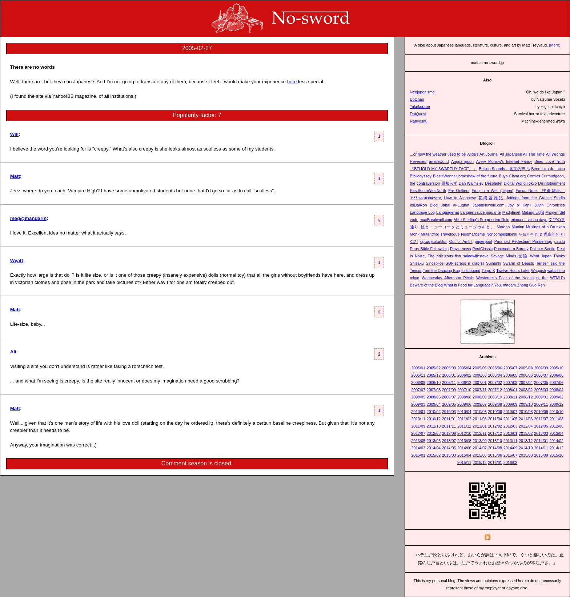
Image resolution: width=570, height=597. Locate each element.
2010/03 (449, 411)
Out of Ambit (461, 241)
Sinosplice (434, 263)
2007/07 (418, 390)
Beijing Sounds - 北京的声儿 (504, 169)
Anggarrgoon (462, 161)
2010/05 (480, 411)
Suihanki (493, 263)
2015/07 (510, 455)
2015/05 (480, 455)
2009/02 (556, 397)
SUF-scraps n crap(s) (465, 263)
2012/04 (526, 426)
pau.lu (559, 241)
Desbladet (493, 183)
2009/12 (556, 404)
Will (14, 134)
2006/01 (449, 375)
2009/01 (541, 397)
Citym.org (517, 176)
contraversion (428, 183)
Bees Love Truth (549, 161)
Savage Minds (503, 256)
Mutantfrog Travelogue (440, 234)
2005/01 (418, 368)
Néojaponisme (422, 92)
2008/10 (495, 397)
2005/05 (480, 368)
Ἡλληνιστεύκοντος (426, 198)
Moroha (503, 227)
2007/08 (434, 390)
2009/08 (495, 404)
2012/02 (495, 426)
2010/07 (510, 411)
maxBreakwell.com (436, 219)
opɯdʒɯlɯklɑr (433, 241)
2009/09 (510, 404)
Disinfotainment (551, 183)
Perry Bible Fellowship (429, 249)
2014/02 (556, 440)
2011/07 (541, 419)
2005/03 (449, 368)
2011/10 (434, 426)
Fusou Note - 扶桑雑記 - (540, 190)
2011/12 (464, 426)
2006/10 (434, 382)
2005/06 (495, 368)
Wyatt (16, 260)
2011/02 (464, 419)
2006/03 (480, 375)
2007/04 (526, 382)
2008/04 (556, 390)
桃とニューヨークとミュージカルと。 (458, 227)
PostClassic (482, 249)
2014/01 (541, 440)
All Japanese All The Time (522, 154)
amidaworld (439, 161)
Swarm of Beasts (518, 263)
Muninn (517, 227)
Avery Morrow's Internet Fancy (504, 161)
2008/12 (526, 397)
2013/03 (541, 433)
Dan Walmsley (471, 183)
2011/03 (480, 419)
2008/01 (510, 390)
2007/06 (556, 382)
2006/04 (495, 375)
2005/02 (434, 368)
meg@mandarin (28, 218)
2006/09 (418, 382)
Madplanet (511, 212)
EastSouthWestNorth (428, 190)
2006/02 (464, 375)
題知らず (449, 183)
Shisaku (417, 263)
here (292, 81)
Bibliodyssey (420, 176)
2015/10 (556, 455)
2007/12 (495, 390)
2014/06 (464, 448)
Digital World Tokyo (520, 183)
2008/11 (510, 397)
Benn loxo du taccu (548, 169)
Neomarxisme (473, 234)
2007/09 (449, 390)
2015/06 (495, 455)
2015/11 (464, 462)
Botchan (417, 99)
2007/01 (480, 382)
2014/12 (556, 448)
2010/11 (418, 419)
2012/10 (464, 433)
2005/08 (526, 368)
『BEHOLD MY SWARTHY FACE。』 (444, 169)
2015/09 (541, 455)
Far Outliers (458, 190)
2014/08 (495, 448)
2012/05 (541, 426)
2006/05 (510, 375)
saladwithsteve (476, 256)
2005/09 (541, 368)
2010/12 (434, 419)
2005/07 (510, 368)
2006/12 (464, 382)
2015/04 (464, 455)
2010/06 (495, 411)
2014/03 (418, 448)
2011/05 (510, 419)
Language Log (422, 212)
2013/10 (495, 440)
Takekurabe (420, 106)
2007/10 (464, 390)
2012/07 (418, 433)
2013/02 (526, 433)
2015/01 (418, 455)
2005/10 (556, 368)
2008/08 (464, 397)
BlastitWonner (445, 176)
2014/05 (449, 448)
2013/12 (526, 440)
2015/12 (480, 462)
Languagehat (447, 212)
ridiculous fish (449, 256)
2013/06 (434, 440)
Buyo (503, 176)
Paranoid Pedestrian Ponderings (523, 241)
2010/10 (556, 411)
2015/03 (449, 455)
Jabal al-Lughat (455, 205)
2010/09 (541, 411)
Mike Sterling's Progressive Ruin (481, 219)
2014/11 (541, 448)
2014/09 (510, 448)
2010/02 (434, 411)
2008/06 (434, 397)
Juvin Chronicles (549, 205)
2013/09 (480, 440)
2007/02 (495, 382)
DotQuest (418, 114)
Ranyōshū (419, 121)
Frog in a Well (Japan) (493, 190)
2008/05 (418, 397)
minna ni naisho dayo (529, 219)
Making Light (533, 212)
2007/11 (480, 390)
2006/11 (449, 382)
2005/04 (464, 368)
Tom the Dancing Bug (441, 270)
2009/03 (418, 404)
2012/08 (434, 433)
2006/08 (556, 375)
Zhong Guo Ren (531, 285)
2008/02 (526, 390)
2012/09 (449, 433)
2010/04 (464, 411)
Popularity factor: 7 (197, 115)
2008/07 (449, 397)
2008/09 (480, 397)
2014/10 (526, 448)
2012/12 (495, 433)
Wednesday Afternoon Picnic (448, 278)
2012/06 (556, 426)
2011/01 (449, 419)
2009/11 (541, 404)
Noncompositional (501, 234)
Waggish (538, 270)
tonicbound (470, 270)
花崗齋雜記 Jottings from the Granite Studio (521, 198)
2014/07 (480, 448)
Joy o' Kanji (519, 205)
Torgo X (488, 270)
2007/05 (541, 382)
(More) (554, 45)
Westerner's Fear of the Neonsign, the (511, 278)
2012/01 (480, 426)
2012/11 (480, 433)
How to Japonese (460, 198)
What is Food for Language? (468, 285)
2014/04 (434, 448)
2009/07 (480, 404)
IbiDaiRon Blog (424, 205)
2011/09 (418, 426)
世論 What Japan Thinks (541, 256)
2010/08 (526, 411)
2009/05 (449, 404)
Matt (15, 176)
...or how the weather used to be (438, 154)
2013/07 (449, 440)
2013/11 (510, 440)
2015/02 (434, 455)
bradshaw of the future (477, 176)
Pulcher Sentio (542, 249)
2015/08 (526, 455)
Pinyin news (460, 249)
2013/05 (418, 440)
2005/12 (434, 375)
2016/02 (510, 462)
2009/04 (434, 404)
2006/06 (526, 375)
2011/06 (526, 419)
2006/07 (541, 375)
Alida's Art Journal (482, 154)
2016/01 (495, 462)
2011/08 (556, 419)
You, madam (505, 285)
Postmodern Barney (511, 249)
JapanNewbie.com (489, 205)
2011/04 (495, 419)
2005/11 (418, 375)
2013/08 (464, 440)
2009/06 (464, 404)
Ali (13, 351)
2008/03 (541, 390)
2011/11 (449, 426)
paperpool (483, 241)
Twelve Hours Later (513, 270)
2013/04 (556, 433)
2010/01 (418, 411)
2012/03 (510, 426)
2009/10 (526, 404)
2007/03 (510, 382)
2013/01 (510, 433)
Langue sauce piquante (480, 212)
